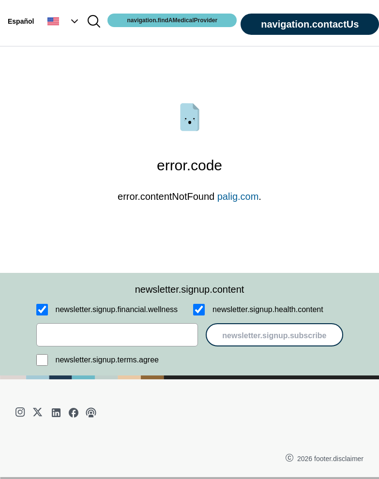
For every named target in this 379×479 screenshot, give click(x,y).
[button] (63, 21)
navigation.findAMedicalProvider (172, 20)
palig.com (238, 196)
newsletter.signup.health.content (267, 309)
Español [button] (21, 21)
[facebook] (73, 413)
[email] (117, 334)
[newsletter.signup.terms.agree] (42, 360)
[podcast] (91, 413)
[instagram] (21, 412)
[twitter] (39, 412)
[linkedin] (56, 413)
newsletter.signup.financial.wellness (117, 309)
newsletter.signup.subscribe (274, 335)
